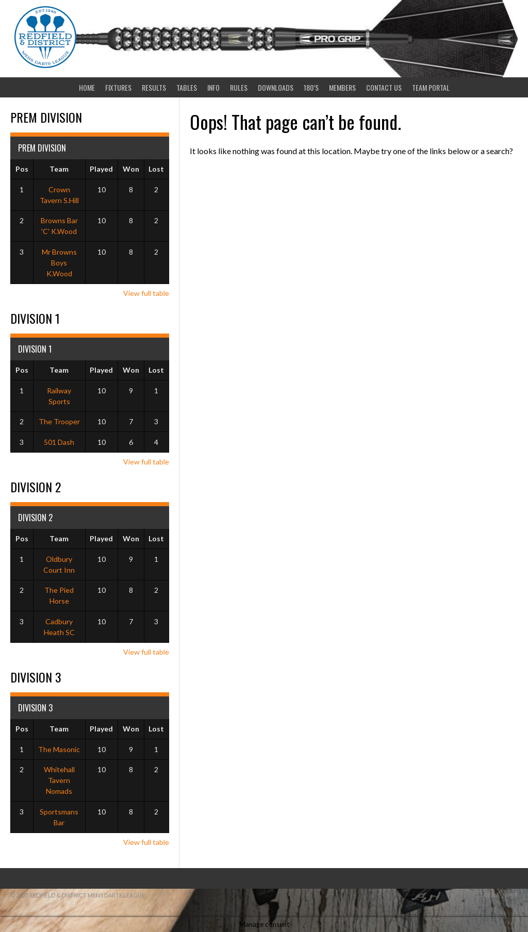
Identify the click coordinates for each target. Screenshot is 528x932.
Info (213, 87)
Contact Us (384, 87)
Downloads (275, 87)
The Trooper (59, 421)
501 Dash (59, 442)
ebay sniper (501, 895)
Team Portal (431, 87)
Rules (239, 87)
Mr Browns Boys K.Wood (59, 262)
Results (154, 87)
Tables (186, 87)
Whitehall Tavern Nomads (59, 780)
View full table (146, 293)
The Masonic (59, 749)
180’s (311, 87)
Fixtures (118, 87)
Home (87, 87)
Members (342, 87)
